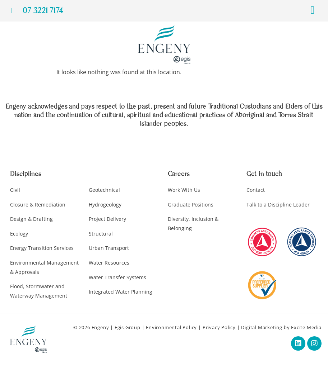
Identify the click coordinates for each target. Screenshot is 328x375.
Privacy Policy (219, 327)
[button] (312, 10)
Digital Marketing (261, 327)
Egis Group (127, 327)
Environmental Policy (171, 327)
